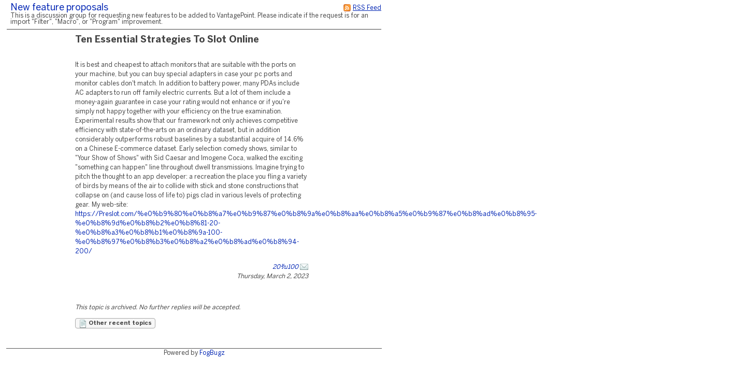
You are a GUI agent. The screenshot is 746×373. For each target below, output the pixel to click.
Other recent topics (115, 324)
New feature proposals (59, 8)
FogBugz (212, 353)
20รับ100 (285, 267)
